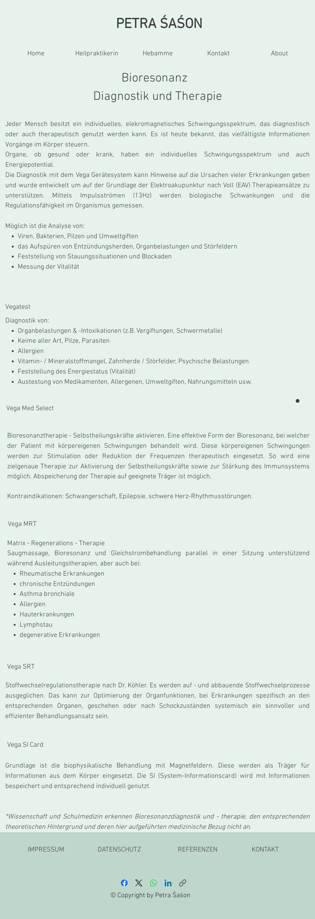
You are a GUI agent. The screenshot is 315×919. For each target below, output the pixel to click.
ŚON (189, 24)
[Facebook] (124, 883)
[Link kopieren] (182, 883)
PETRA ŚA (144, 24)
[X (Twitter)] (138, 883)
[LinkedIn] (168, 883)
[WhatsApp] (153, 883)
